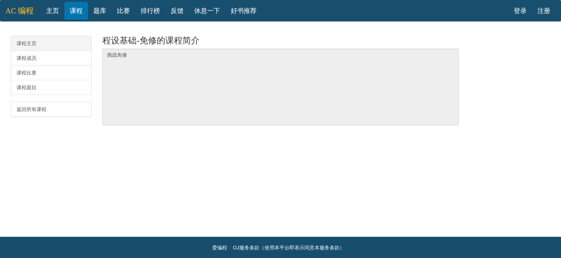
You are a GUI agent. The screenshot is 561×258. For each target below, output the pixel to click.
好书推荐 (244, 10)
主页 (52, 10)
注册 (543, 10)
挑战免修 (280, 87)
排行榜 (150, 10)
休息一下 (207, 10)
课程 (76, 10)
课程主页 (26, 43)
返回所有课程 (31, 109)
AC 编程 (19, 10)
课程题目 (26, 87)
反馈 (177, 10)
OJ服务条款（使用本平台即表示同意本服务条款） (289, 247)
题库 (99, 10)
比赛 (123, 10)
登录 (520, 10)
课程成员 (26, 58)
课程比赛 (26, 73)
